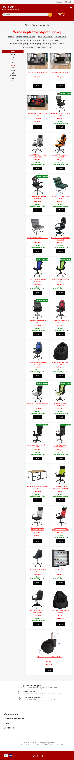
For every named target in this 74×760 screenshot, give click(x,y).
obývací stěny (48, 36)
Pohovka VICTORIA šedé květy (37, 72)
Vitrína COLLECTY (61, 569)
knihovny (11, 36)
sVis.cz (10, 7)
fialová (13, 70)
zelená (13, 60)
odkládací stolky (60, 36)
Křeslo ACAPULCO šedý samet (37, 238)
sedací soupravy (35, 43)
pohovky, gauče (35, 40)
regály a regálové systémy (19, 43)
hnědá (13, 78)
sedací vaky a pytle (49, 43)
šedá (13, 73)
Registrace (59, 2)
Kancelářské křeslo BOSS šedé (37, 403)
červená (13, 54)
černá (13, 65)
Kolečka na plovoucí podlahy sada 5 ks (49, 656)
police (45, 40)
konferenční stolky (29, 36)
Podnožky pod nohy (22, 40)
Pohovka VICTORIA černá (60, 72)
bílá (13, 62)
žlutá (13, 68)
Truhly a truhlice (40, 47)
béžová (13, 81)
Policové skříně (54, 40)
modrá (13, 57)
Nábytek (35, 25)
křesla (40, 36)
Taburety (61, 43)
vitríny (49, 47)
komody (19, 36)
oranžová (13, 75)
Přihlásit (68, 2)
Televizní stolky (28, 47)
